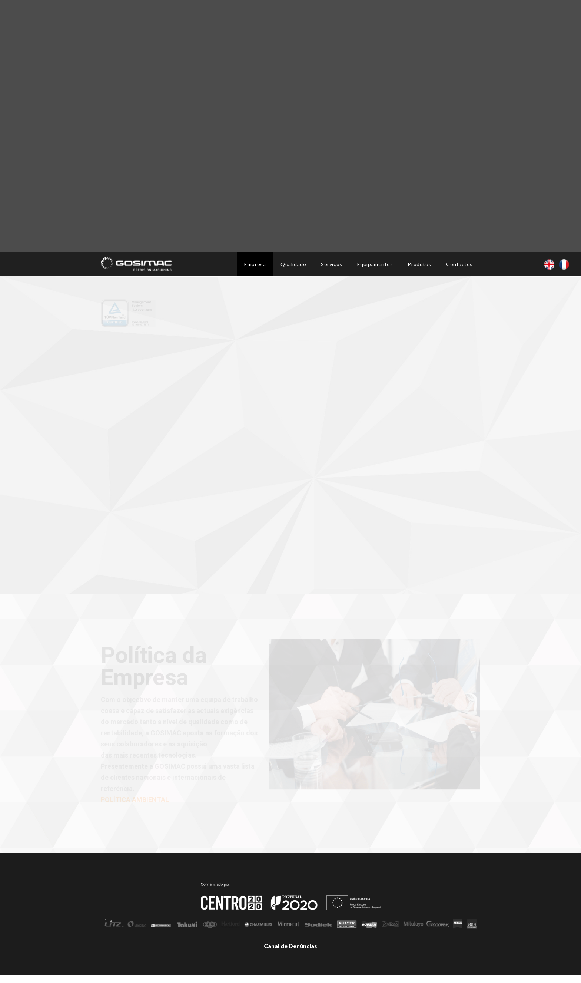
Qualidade (293, 264)
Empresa (255, 264)
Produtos (419, 264)
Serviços (331, 264)
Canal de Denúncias (290, 945)
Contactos (459, 264)
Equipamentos (375, 264)
